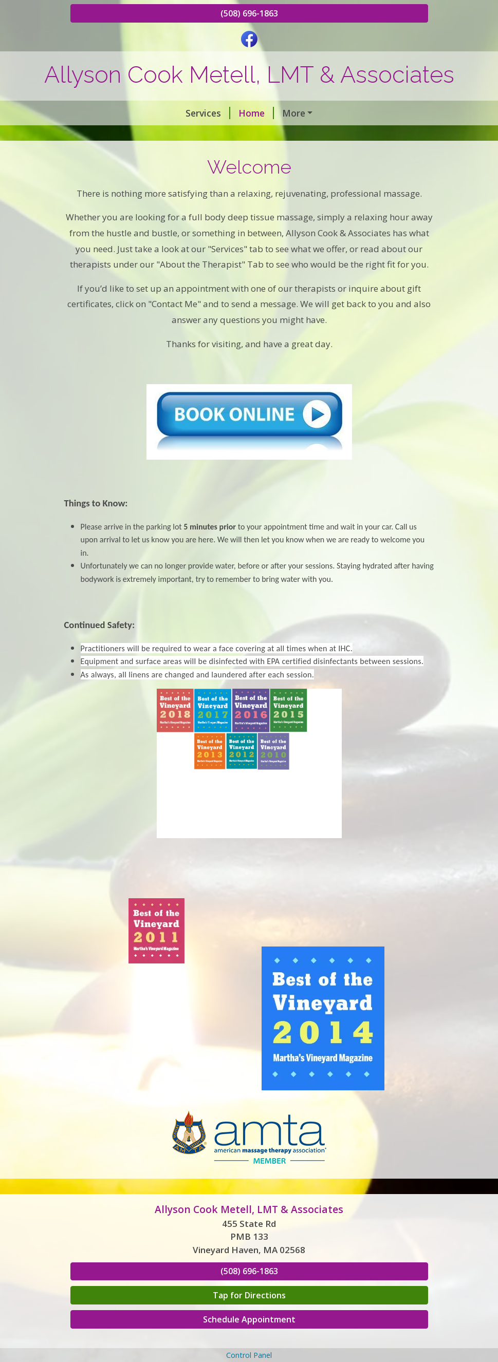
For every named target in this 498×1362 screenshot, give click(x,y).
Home (149, 113)
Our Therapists (212, 113)
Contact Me (384, 134)
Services (101, 113)
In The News (183, 156)
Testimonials (111, 156)
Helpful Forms (255, 156)
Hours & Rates (309, 134)
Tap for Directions (249, 1339)
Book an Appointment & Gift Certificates (172, 134)
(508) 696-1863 (249, 13)
